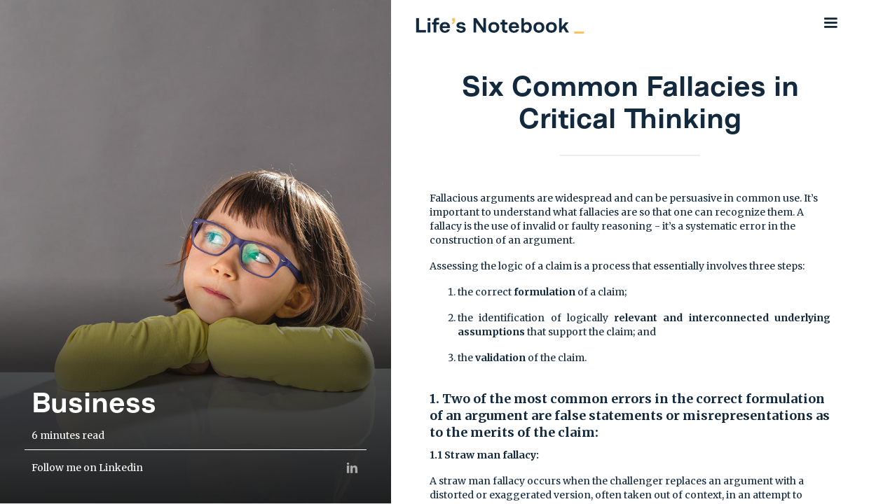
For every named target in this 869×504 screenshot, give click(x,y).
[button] (830, 23)
